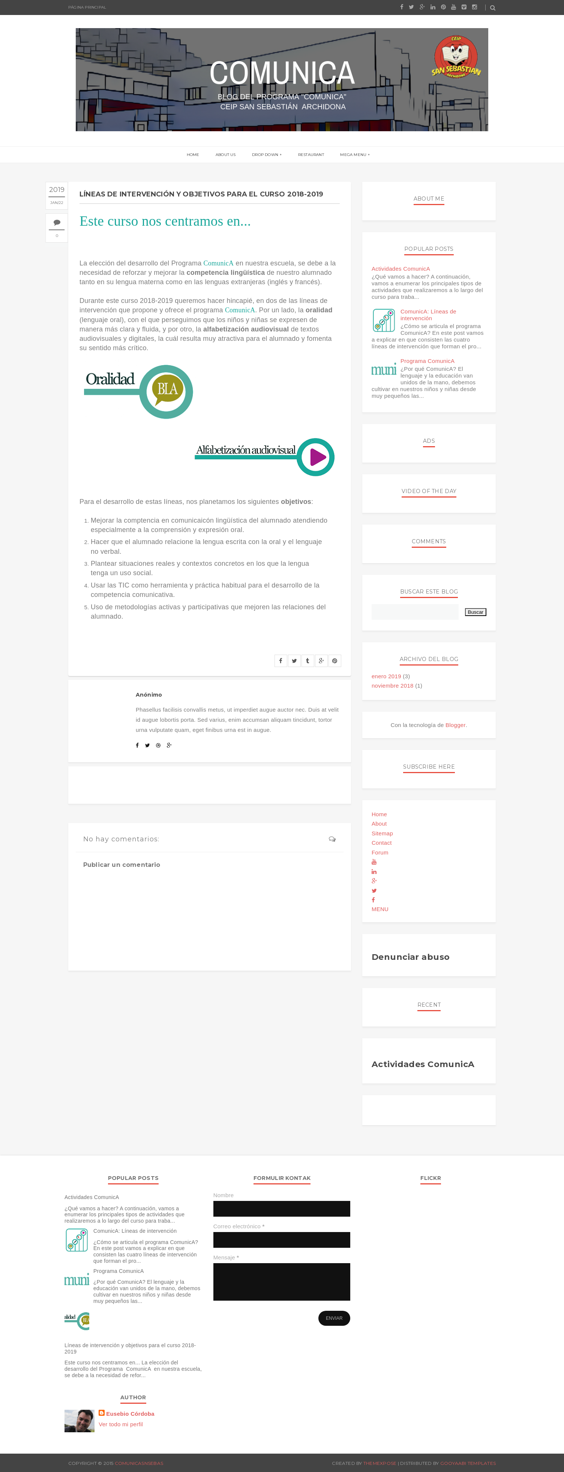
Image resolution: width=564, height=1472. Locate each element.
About (379, 823)
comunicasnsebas (139, 1463)
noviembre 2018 (393, 685)
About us (227, 155)
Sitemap (382, 833)
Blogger (456, 725)
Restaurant (309, 155)
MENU (380, 909)
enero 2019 (386, 676)
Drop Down (265, 155)
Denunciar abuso (411, 957)
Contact (382, 842)
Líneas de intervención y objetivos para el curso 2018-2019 (130, 1348)
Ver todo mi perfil (121, 1424)
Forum (380, 852)
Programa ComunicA (427, 361)
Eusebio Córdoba (130, 1414)
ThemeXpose (379, 1463)
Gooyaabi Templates (468, 1463)
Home (195, 155)
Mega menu (351, 155)
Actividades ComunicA (401, 268)
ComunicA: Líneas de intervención (428, 314)
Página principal (87, 7)
